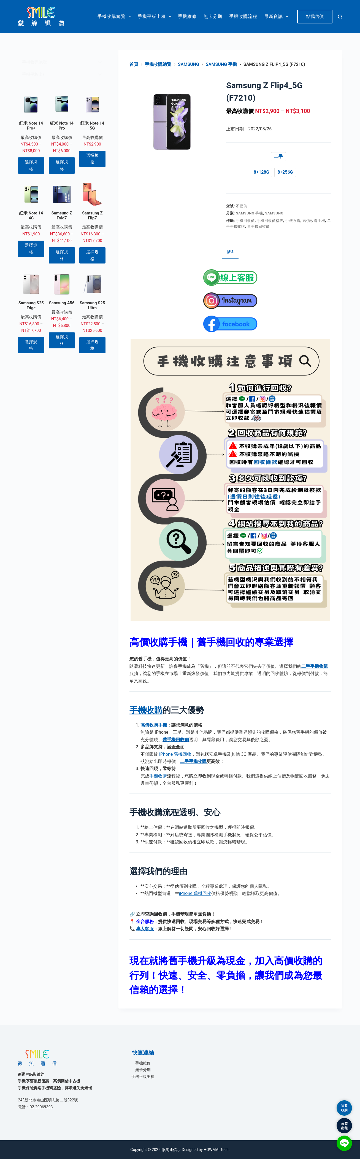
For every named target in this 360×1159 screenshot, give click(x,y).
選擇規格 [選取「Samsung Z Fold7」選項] (62, 255)
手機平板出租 (155, 16)
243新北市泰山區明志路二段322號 (48, 1100)
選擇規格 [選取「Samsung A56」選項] (62, 340)
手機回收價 (245, 221)
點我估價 (315, 16)
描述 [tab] (230, 252)
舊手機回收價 (258, 226)
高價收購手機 (313, 221)
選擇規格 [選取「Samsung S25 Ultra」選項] (92, 345)
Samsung (274, 213)
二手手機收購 (193, 761)
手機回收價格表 (270, 221)
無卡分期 (213, 16)
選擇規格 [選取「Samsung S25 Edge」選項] (31, 345)
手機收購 (293, 221)
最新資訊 (277, 16)
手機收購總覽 (115, 16)
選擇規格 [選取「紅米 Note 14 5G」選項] (92, 159)
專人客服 (145, 928)
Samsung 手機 (249, 213)
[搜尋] (340, 17)
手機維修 (187, 16)
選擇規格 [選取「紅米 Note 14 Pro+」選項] (31, 165)
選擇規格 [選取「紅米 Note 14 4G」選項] (31, 248)
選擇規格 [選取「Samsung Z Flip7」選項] (92, 255)
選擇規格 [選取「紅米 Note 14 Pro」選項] (62, 165)
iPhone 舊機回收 (174, 754)
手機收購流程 (243, 16)
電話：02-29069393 (35, 1107)
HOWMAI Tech (216, 1149)
